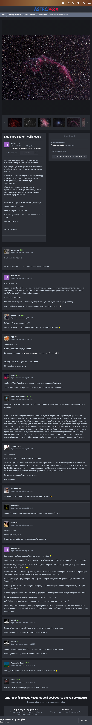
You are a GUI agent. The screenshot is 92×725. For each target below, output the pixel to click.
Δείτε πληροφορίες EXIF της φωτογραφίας (69, 156)
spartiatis (14, 489)
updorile (17, 143)
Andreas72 (15, 506)
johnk (13, 680)
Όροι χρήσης (4, 722)
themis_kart (15, 315)
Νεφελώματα (57, 145)
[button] (4, 122)
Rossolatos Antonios (18, 397)
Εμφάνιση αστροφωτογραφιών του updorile (26, 148)
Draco (13, 523)
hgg (12, 337)
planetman (15, 250)
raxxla (13, 375)
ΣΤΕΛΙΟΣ (14, 446)
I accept (85, 721)
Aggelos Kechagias (18, 663)
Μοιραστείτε (11, 153)
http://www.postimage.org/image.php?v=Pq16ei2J (40, 353)
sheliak (13, 620)
